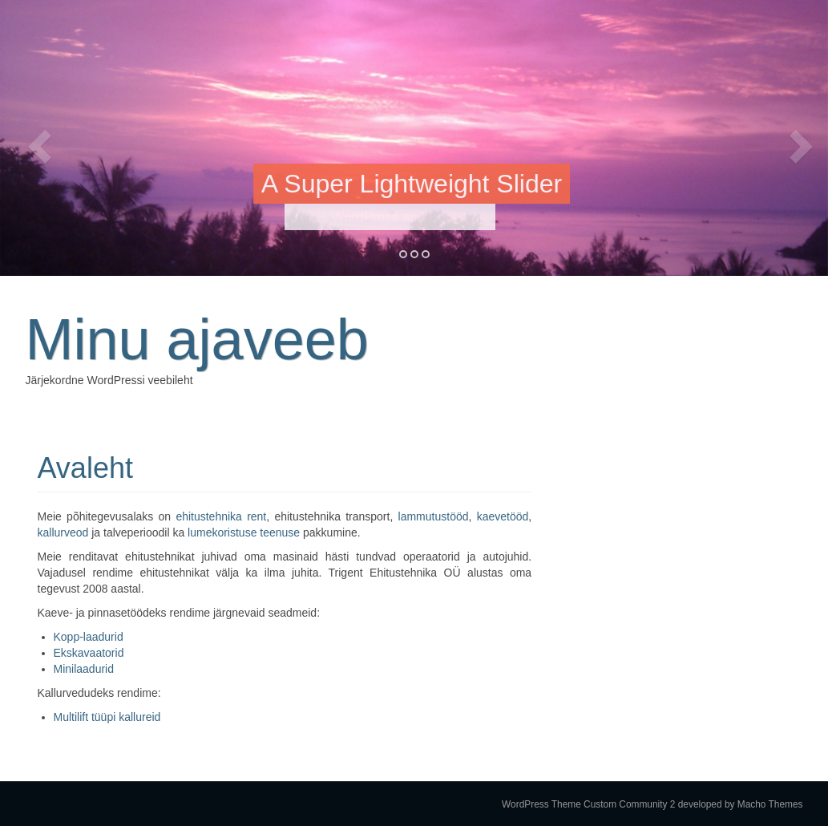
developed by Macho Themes (740, 804)
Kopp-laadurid (88, 636)
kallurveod (63, 532)
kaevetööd (503, 516)
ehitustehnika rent (221, 516)
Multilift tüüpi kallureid (107, 717)
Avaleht (85, 467)
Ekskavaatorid (89, 652)
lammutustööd (433, 516)
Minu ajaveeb (197, 339)
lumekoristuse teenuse (244, 532)
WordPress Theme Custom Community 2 (588, 804)
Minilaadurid (84, 668)
